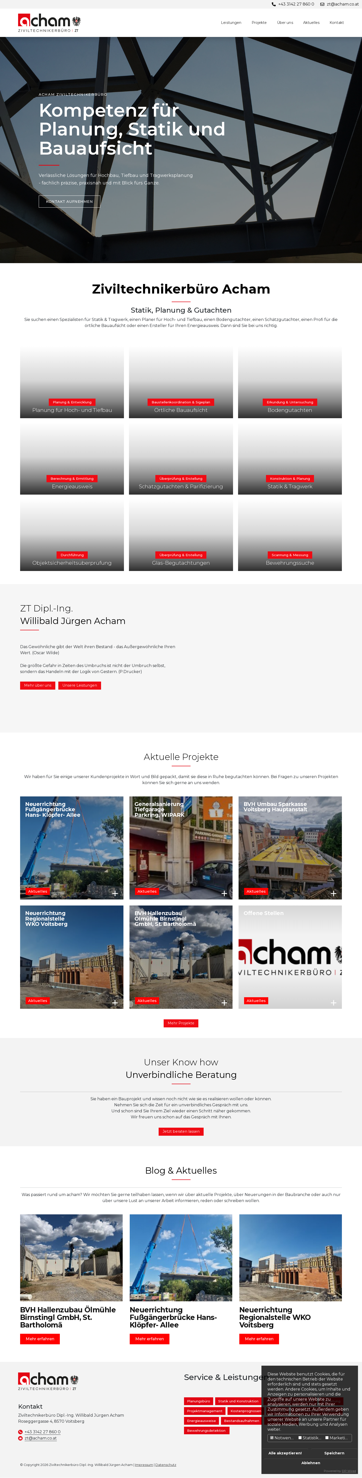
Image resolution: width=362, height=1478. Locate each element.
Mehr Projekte (181, 1023)
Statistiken (311, 1438)
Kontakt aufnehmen (69, 201)
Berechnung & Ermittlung (72, 478)
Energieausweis (72, 486)
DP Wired (349, 1471)
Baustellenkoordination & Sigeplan (181, 402)
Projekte (259, 22)
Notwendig (283, 1438)
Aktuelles (311, 22)
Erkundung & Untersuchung (290, 402)
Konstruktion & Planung (290, 478)
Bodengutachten (289, 410)
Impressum (144, 1465)
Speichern (334, 1453)
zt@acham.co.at (41, 1438)
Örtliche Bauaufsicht (181, 410)
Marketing (337, 1438)
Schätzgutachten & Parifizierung (181, 486)
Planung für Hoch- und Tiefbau (72, 410)
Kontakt (337, 22)
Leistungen (231, 22)
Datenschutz (165, 1465)
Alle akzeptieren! (285, 1453)
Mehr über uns (37, 685)
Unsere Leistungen (79, 685)
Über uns (285, 22)
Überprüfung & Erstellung (180, 478)
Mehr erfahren (115, 893)
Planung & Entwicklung (72, 402)
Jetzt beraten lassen (181, 1131)
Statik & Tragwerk (289, 486)
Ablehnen (310, 1463)
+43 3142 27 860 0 (43, 1431)
